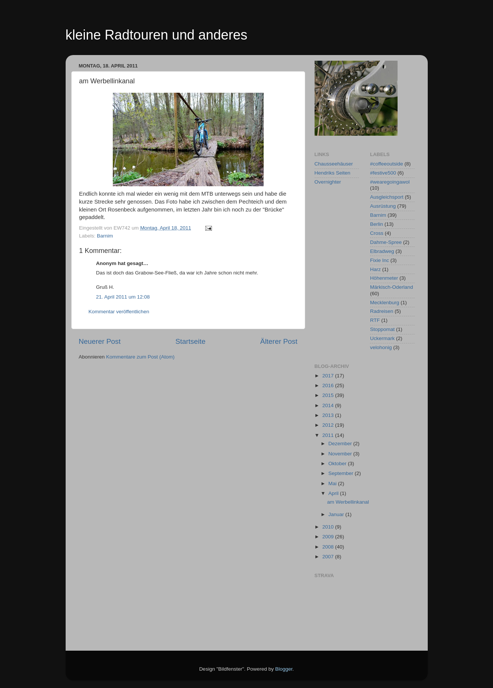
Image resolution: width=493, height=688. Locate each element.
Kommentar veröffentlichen (119, 311)
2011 (328, 435)
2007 (328, 556)
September (342, 473)
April (334, 493)
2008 (328, 547)
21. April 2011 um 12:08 (123, 297)
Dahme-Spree (386, 242)
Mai (333, 483)
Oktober (338, 463)
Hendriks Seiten (332, 173)
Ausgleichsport (387, 197)
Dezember (341, 443)
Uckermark (382, 338)
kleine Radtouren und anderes (156, 35)
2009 (328, 536)
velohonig (381, 347)
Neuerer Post (100, 341)
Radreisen (381, 311)
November (341, 454)
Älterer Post (279, 341)
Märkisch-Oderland (391, 287)
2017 (328, 375)
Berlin (376, 224)
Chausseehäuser (334, 164)
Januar (337, 514)
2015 (328, 395)
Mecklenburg (384, 302)
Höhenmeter (384, 278)
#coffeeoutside (386, 164)
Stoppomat (382, 329)
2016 (328, 385)
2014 (328, 405)
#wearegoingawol (390, 182)
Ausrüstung (383, 206)
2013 (328, 415)
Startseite (190, 341)
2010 (328, 527)
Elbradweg (382, 251)
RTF (375, 320)
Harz (375, 269)
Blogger (284, 669)
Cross (376, 233)
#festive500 (383, 173)
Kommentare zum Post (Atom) (140, 357)
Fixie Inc (379, 260)
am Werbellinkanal (348, 502)
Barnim (105, 236)
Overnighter (328, 182)
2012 (328, 425)
